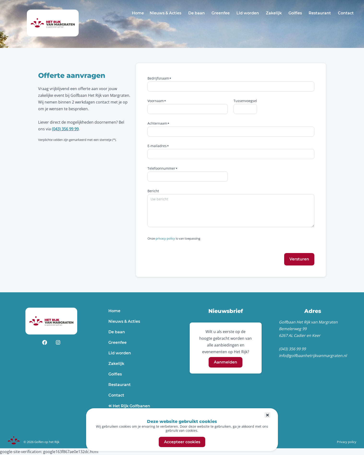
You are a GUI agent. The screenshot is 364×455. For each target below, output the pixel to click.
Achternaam (157, 123)
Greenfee (220, 13)
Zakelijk (274, 13)
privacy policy (165, 238)
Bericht (153, 191)
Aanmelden (225, 362)
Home (138, 13)
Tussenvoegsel (245, 100)
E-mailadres (157, 146)
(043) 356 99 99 (65, 129)
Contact (346, 13)
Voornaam (155, 100)
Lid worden (247, 13)
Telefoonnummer (161, 168)
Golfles (295, 13)
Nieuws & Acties (165, 13)
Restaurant (320, 13)
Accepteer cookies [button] (182, 442)
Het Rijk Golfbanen (131, 406)
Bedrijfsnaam (158, 78)
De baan (196, 13)
